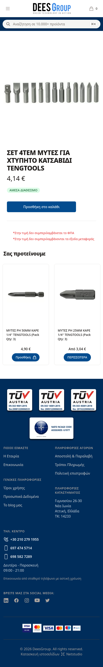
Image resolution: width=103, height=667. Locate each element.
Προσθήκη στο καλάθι (41, 206)
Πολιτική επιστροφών (72, 473)
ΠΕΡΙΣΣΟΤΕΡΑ (77, 357)
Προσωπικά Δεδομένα (21, 496)
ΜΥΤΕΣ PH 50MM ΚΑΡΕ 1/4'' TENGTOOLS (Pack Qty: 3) (22, 334)
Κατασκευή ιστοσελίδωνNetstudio (51, 654)
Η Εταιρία (11, 456)
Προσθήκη (26, 357)
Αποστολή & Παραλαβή (74, 456)
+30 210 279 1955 (24, 539)
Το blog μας (12, 505)
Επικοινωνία (13, 464)
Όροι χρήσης (14, 488)
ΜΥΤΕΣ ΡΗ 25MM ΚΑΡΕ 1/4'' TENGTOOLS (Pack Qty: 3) (74, 334)
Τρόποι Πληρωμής (69, 464)
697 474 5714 (21, 548)
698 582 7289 (21, 556)
